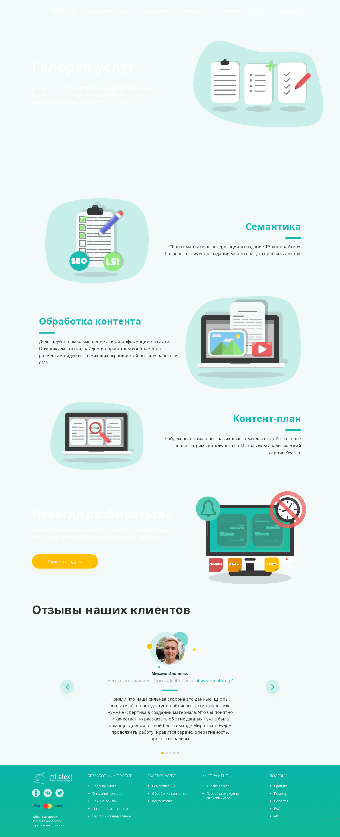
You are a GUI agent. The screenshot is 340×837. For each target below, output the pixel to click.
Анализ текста (218, 786)
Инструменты (193, 11)
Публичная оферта (45, 817)
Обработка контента (90, 320)
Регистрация (290, 11)
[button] (67, 687)
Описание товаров (107, 793)
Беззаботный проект (109, 11)
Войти (257, 11)
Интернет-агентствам (110, 808)
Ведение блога (104, 786)
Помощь (281, 793)
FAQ (277, 808)
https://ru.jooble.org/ (214, 680)
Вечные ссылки (104, 801)
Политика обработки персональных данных (48, 823)
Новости (281, 801)
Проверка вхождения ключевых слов (223, 795)
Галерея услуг (154, 11)
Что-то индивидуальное (111, 816)
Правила (281, 786)
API (276, 816)
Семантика (273, 226)
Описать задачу (65, 561)
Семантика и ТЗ (164, 786)
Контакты (228, 11)
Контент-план (267, 418)
